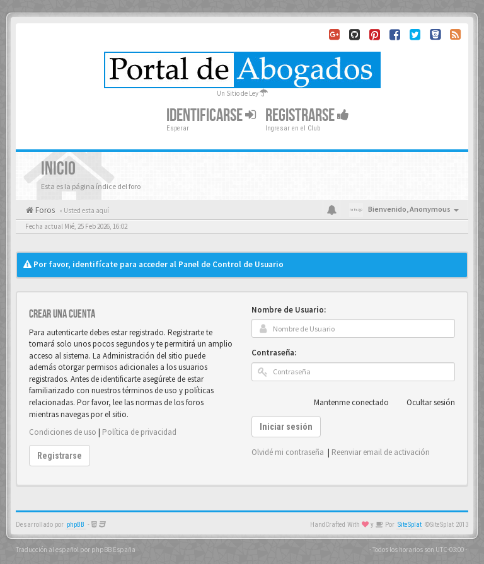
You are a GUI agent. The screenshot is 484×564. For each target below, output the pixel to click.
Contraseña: (273, 352)
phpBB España (113, 549)
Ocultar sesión (424, 402)
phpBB (75, 525)
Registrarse (307, 115)
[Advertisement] (242, 241)
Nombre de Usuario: (288, 309)
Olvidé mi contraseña (287, 452)
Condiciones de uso (62, 432)
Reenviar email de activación (380, 452)
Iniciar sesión (286, 427)
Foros (44, 210)
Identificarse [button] (211, 115)
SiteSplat (410, 525)
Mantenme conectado (344, 402)
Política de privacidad (139, 432)
